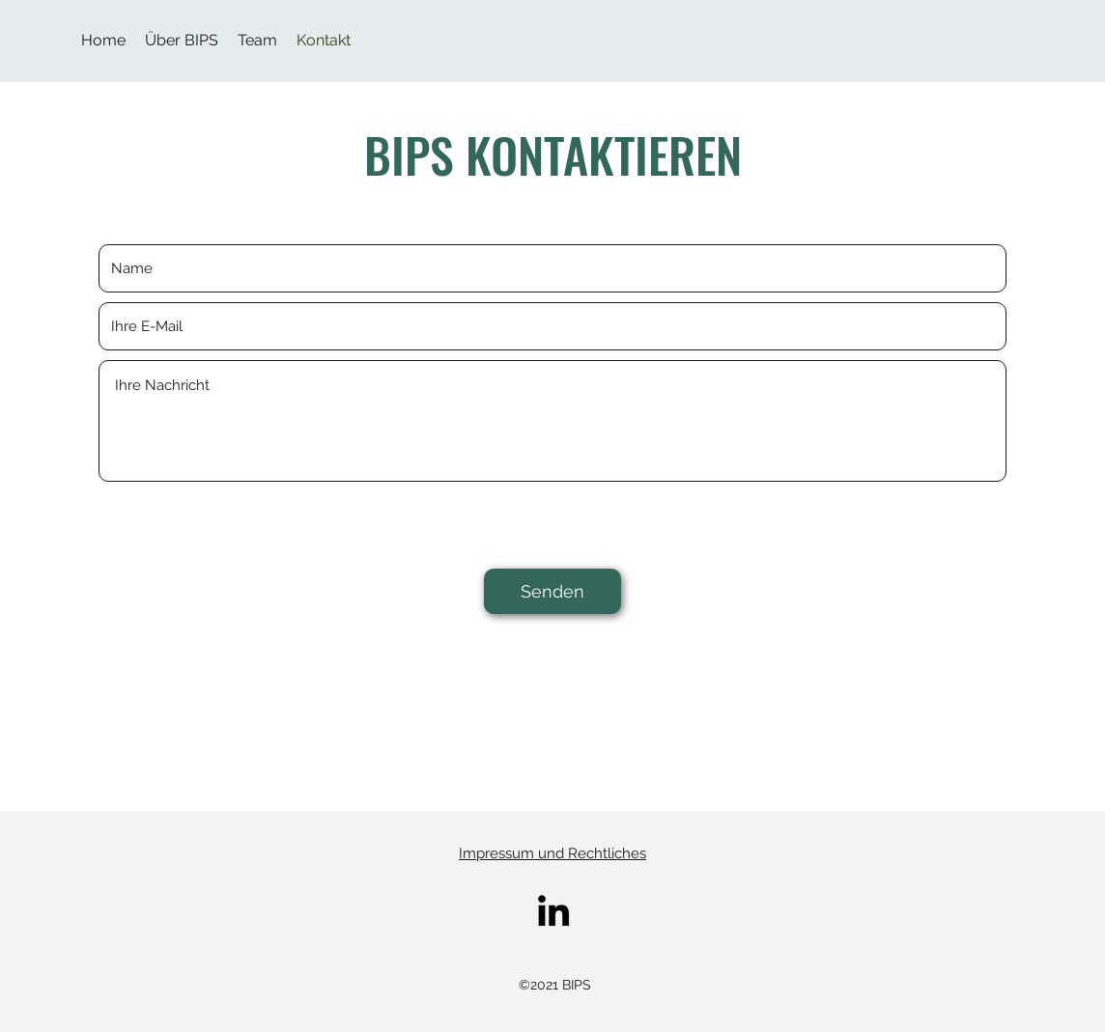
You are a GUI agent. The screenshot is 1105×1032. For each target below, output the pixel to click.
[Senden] (552, 591)
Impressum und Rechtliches (552, 853)
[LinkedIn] (553, 910)
